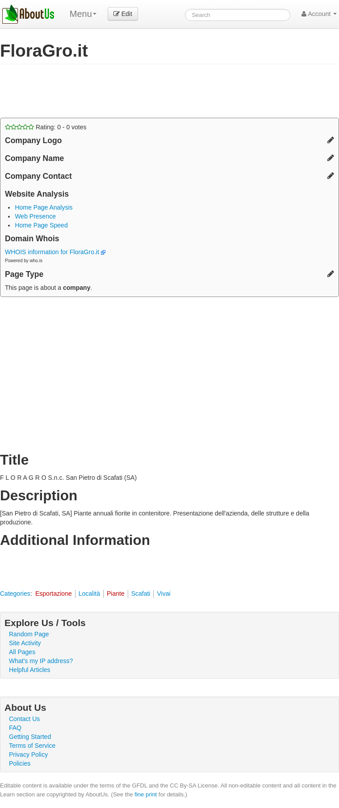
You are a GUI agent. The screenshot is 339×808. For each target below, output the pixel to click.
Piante (116, 593)
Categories (15, 593)
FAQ (15, 727)
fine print (145, 794)
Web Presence (35, 216)
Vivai (163, 593)
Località (89, 593)
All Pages (22, 651)
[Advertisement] (104, 91)
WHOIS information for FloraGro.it (55, 252)
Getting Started (30, 736)
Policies (19, 763)
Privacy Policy (28, 754)
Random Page (29, 634)
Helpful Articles (29, 669)
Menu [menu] (83, 14)
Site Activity (25, 643)
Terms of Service (32, 745)
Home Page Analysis (43, 207)
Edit (122, 13)
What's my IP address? (41, 660)
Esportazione (53, 593)
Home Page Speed (41, 225)
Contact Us (24, 718)
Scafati (141, 593)
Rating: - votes (46, 127)
